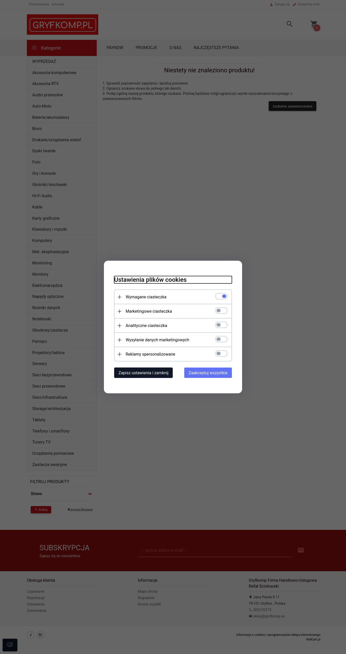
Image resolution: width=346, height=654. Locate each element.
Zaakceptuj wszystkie (208, 372)
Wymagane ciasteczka (146, 297)
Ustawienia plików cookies (150, 279)
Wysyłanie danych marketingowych (157, 339)
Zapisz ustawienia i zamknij (143, 372)
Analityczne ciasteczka (146, 325)
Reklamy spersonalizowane (150, 354)
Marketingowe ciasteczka (149, 311)
